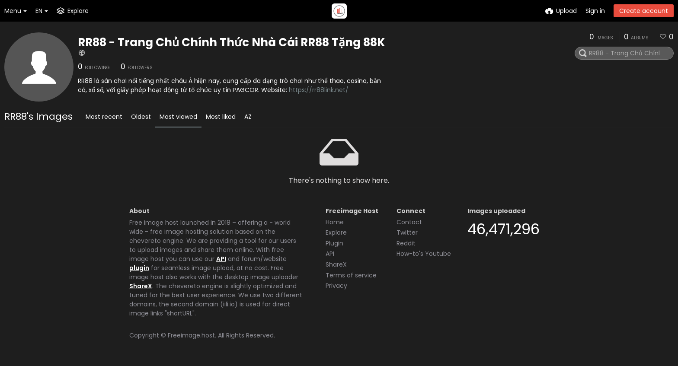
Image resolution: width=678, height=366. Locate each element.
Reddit (406, 243)
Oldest (141, 116)
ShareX (140, 286)
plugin (139, 268)
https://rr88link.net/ (319, 90)
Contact (409, 222)
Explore (336, 232)
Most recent (104, 116)
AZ (248, 116)
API (221, 259)
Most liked (221, 116)
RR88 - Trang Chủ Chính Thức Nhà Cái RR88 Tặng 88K (231, 42)
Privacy (336, 285)
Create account (643, 10)
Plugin (334, 243)
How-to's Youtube (424, 253)
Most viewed (178, 116)
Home (335, 222)
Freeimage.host (191, 335)
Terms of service (351, 275)
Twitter (407, 232)
